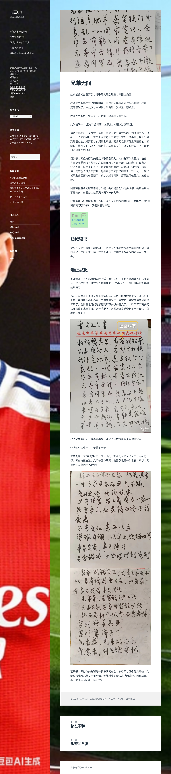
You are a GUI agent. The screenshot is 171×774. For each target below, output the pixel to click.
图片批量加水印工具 (19, 42)
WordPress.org (17, 237)
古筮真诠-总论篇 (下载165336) (24, 136)
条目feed (14, 227)
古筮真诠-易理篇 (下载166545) (24, 139)
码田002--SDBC (17, 87)
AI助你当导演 (16, 47)
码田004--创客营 (18, 93)
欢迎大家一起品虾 (18, 31)
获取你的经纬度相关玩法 (22, 53)
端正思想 (79, 224)
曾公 (122, 698)
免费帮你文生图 (17, 36)
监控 (12, 257)
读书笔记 (130, 698)
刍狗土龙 (14, 74)
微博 (12, 96)
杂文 (113, 698)
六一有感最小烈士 (18, 196)
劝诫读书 (79, 220)
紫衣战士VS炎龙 (18, 182)
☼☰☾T (16, 12)
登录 (12, 221)
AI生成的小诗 (16, 202)
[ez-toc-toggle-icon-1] (82, 215)
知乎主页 (14, 80)
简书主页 (14, 83)
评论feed (14, 232)
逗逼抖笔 (14, 77)
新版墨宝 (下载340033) (21, 142)
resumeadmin (99, 698)
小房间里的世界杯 (18, 177)
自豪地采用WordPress (81, 767)
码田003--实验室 (18, 90)
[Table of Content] (83, 215)
